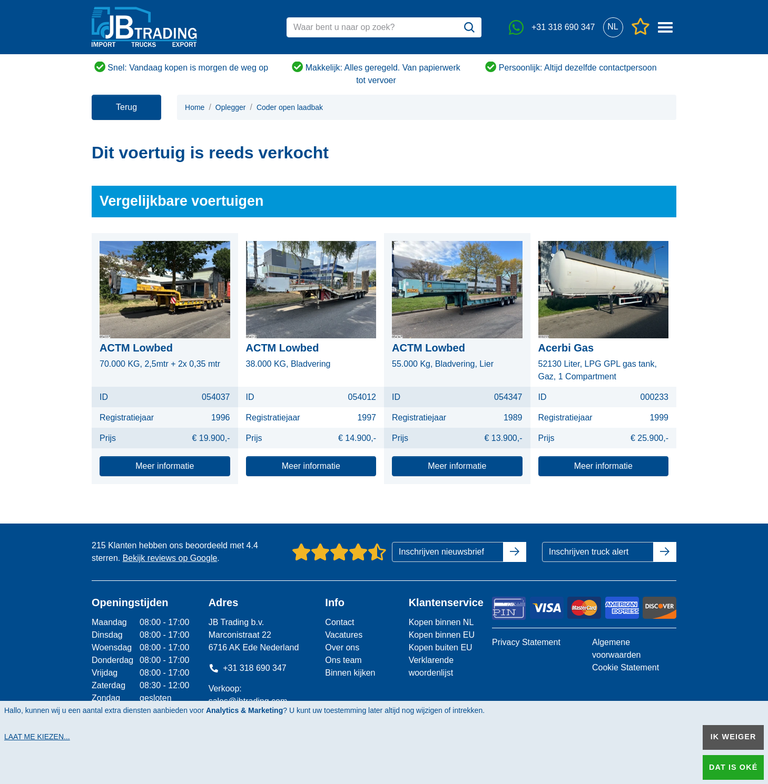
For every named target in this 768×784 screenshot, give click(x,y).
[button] (613, 27)
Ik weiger (733, 736)
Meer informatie (164, 465)
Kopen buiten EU (440, 647)
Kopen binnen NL (441, 622)
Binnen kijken (350, 672)
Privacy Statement (526, 642)
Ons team (343, 660)
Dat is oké (733, 767)
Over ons (342, 647)
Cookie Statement (625, 667)
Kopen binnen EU (442, 634)
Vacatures (343, 634)
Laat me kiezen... (37, 736)
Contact (339, 622)
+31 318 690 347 (248, 668)
